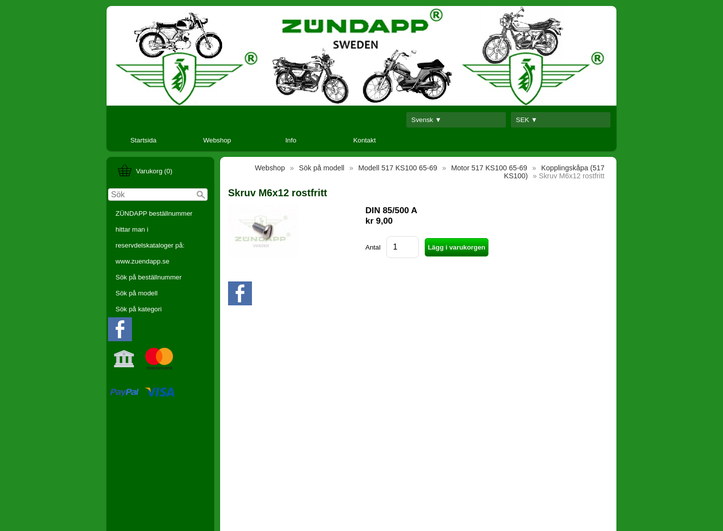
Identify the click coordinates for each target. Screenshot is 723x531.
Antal (372, 247)
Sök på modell (136, 293)
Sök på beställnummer (149, 277)
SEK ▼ (527, 120)
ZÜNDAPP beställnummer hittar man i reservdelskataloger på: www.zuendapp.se (154, 237)
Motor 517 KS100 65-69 (489, 168)
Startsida (143, 140)
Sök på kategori (139, 309)
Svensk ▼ (426, 120)
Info (290, 140)
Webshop (217, 140)
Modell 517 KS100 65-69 (398, 168)
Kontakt (364, 140)
